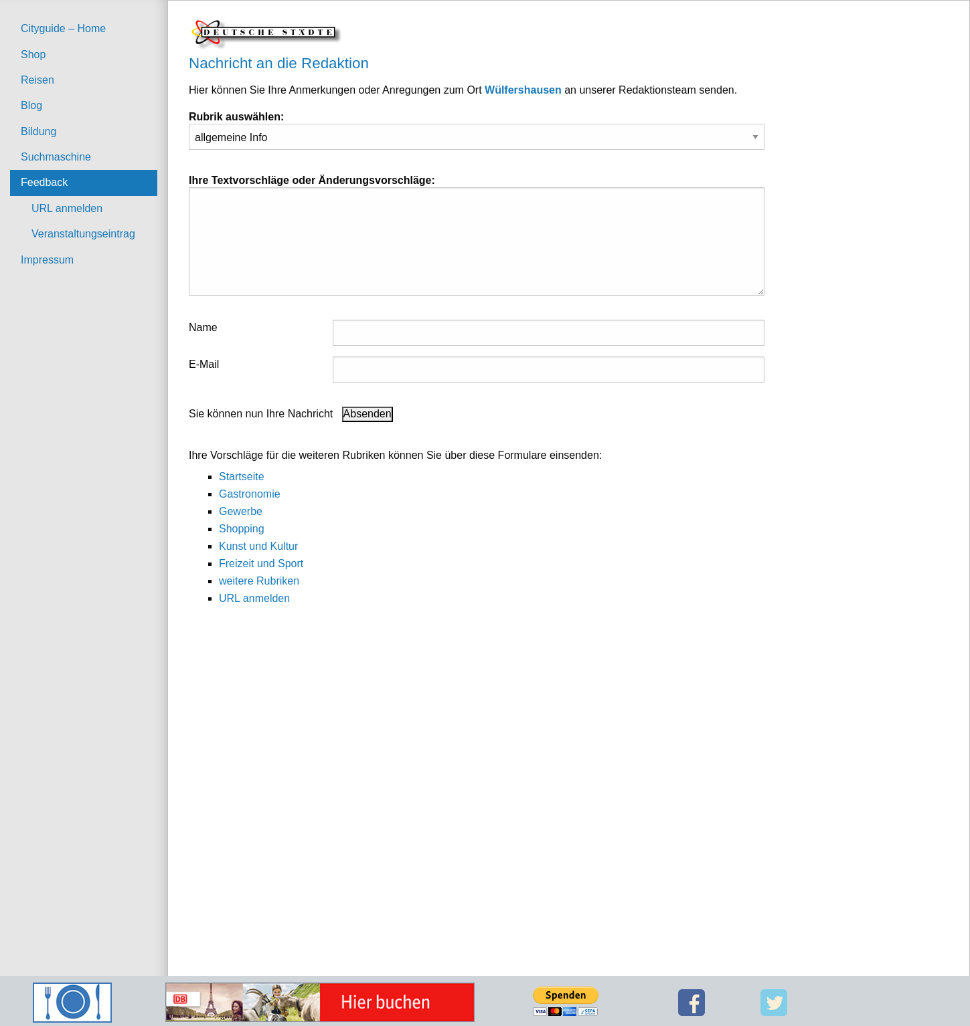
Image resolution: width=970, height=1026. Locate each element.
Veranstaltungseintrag (83, 233)
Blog (31, 105)
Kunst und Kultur (258, 546)
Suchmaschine (56, 157)
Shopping (241, 528)
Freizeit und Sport (261, 563)
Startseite (241, 476)
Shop (33, 54)
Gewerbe (240, 511)
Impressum (47, 260)
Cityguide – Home (63, 28)
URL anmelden (66, 208)
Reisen (37, 80)
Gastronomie (249, 494)
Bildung (38, 131)
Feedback (44, 182)
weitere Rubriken (259, 581)
